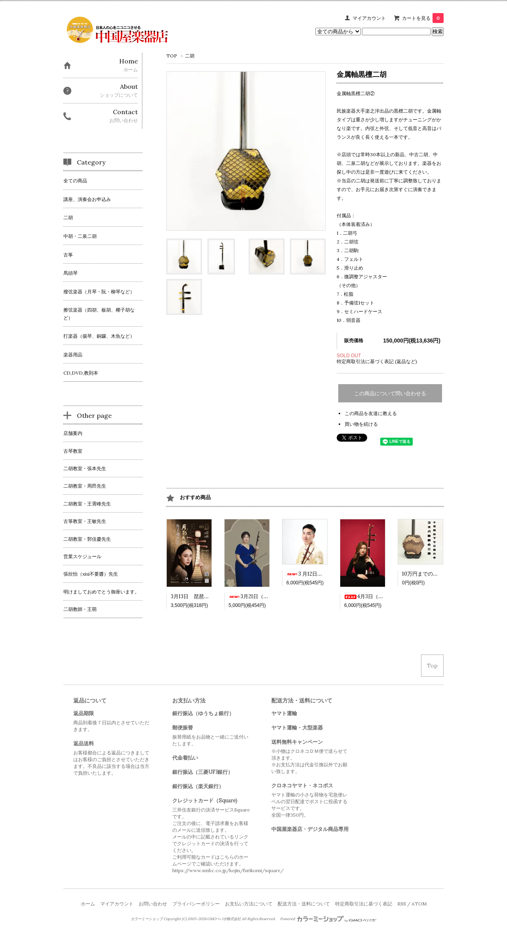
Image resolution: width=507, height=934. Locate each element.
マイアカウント (369, 18)
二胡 (189, 56)
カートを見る (423, 18)
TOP (171, 56)
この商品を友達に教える (371, 413)
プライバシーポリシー (196, 904)
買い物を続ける (361, 424)
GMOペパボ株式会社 (224, 919)
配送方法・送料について (304, 904)
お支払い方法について (249, 904)
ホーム (88, 904)
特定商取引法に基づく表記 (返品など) (377, 361)
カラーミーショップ (147, 919)
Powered (328, 919)
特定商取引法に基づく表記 (363, 904)
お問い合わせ (153, 904)
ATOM (419, 904)
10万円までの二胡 (422, 573)
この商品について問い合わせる (390, 393)
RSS (401, 904)
